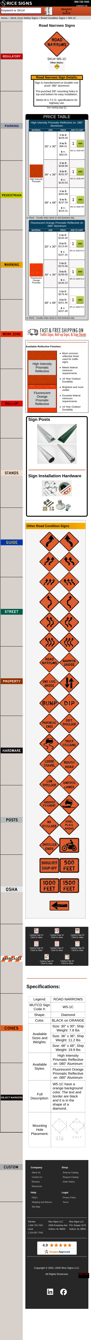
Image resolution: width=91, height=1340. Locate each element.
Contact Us (37, 1230)
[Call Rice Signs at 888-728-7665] (81, 2)
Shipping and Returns (42, 1255)
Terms (66, 1255)
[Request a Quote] (67, 11)
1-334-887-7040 (35, 1286)
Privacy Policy (69, 1251)
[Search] (21, 10)
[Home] (16, 3)
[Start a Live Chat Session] (83, 1275)
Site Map (36, 1260)
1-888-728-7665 (35, 1279)
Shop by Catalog (70, 1226)
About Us (36, 1226)
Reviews (36, 1235)
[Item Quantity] (73, 143)
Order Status (69, 1235)
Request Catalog (70, 1230)
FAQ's (34, 1251)
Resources (37, 1240)
